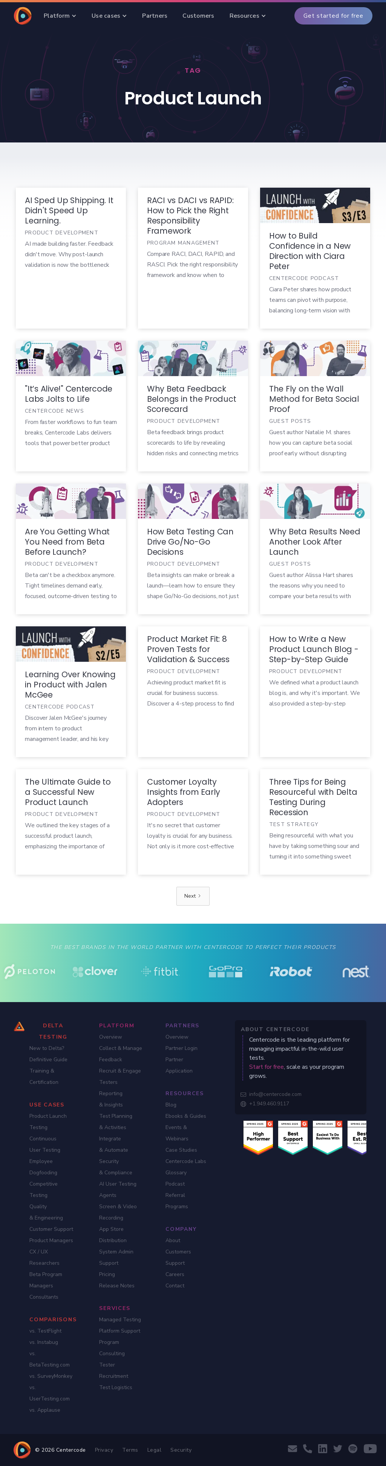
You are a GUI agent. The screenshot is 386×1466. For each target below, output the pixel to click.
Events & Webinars (176, 1133)
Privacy (104, 1450)
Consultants (43, 1297)
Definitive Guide (48, 1059)
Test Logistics (115, 1387)
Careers (174, 1274)
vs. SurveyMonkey (50, 1376)
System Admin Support (116, 1257)
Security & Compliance (115, 1167)
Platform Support (119, 1330)
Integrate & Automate (113, 1144)
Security (180, 1450)
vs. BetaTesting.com (49, 1359)
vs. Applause (44, 1410)
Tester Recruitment (113, 1370)
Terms (130, 1450)
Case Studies (181, 1150)
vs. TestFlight (45, 1330)
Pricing (107, 1274)
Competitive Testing (43, 1189)
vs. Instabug (43, 1342)
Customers (178, 1251)
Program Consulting (112, 1348)
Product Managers (51, 1240)
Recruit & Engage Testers (120, 1076)
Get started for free (333, 16)
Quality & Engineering (46, 1212)
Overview (110, 1037)
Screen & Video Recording (118, 1212)
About (172, 1240)
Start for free (266, 1067)
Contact (174, 1285)
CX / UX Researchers (44, 1257)
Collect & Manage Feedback (120, 1054)
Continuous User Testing (44, 1144)
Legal (154, 1450)
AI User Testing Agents (117, 1189)
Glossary (176, 1172)
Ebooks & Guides (185, 1116)
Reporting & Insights (111, 1099)
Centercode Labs (185, 1161)
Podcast (175, 1183)
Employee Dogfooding (43, 1167)
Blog (170, 1104)
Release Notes (117, 1285)
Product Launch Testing (48, 1122)
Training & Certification (43, 1076)
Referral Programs (176, 1201)
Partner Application (179, 1065)
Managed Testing (120, 1319)
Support (175, 1263)
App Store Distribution (113, 1235)
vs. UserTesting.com (49, 1393)
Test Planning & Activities (115, 1122)
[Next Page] (193, 896)
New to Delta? (46, 1048)
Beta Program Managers (45, 1280)
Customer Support (51, 1229)
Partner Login (181, 1048)
